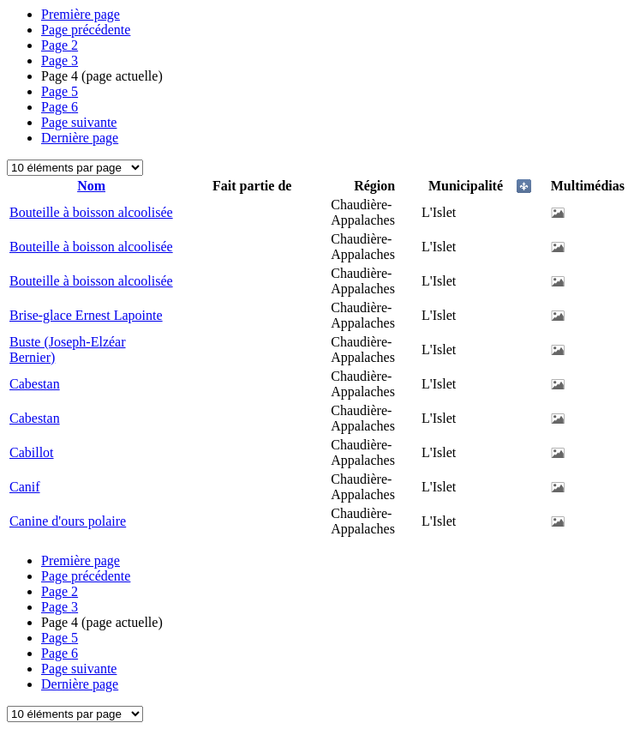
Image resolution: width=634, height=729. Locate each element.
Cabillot (31, 452)
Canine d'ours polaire (67, 521)
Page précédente (85, 29)
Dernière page (79, 137)
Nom (91, 185)
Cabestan (34, 384)
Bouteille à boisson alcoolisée (91, 212)
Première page (80, 14)
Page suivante (79, 122)
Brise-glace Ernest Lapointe (86, 315)
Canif (24, 486)
